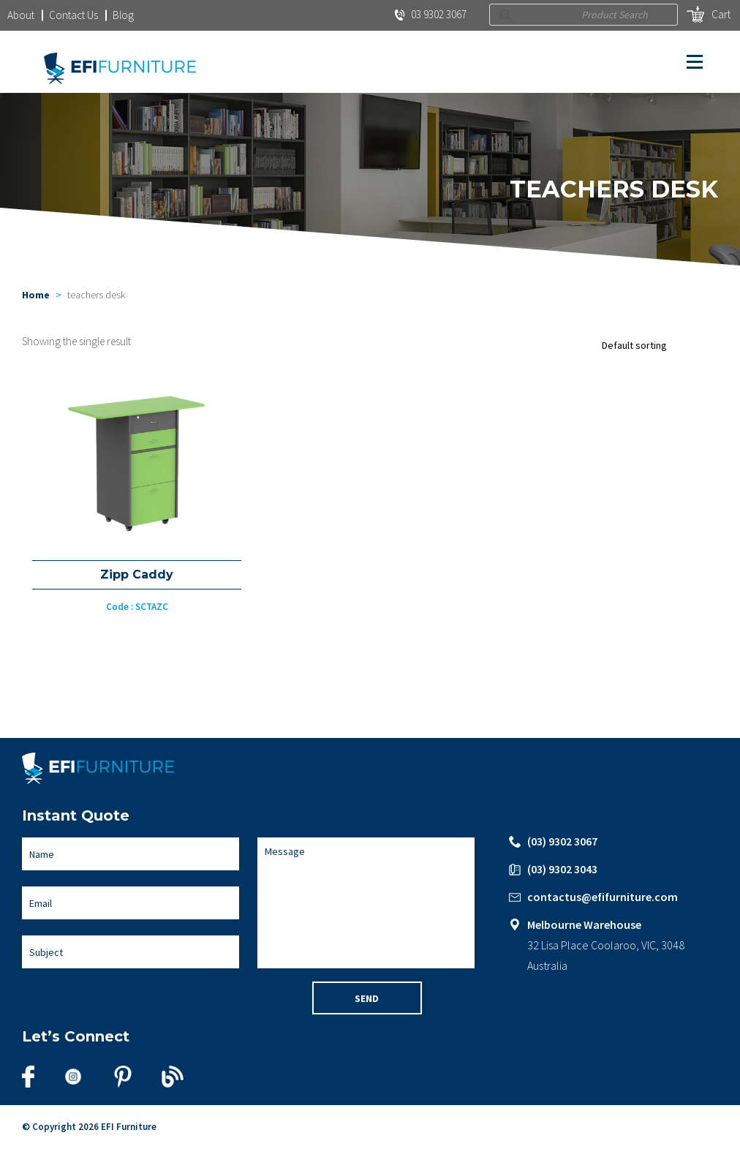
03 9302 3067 (430, 14)
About (20, 15)
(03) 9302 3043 (562, 869)
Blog (123, 15)
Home (36, 294)
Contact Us (73, 15)
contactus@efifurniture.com (602, 896)
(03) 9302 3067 (562, 841)
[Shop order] (656, 345)
